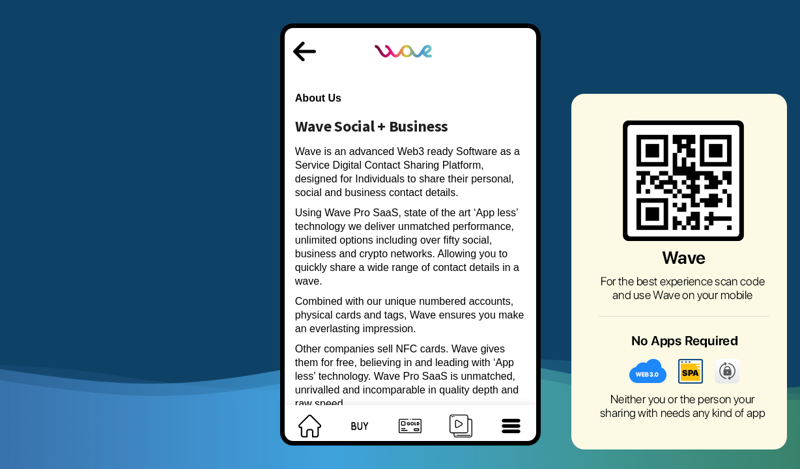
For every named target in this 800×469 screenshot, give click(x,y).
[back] (305, 44)
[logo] (404, 37)
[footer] (310, 423)
